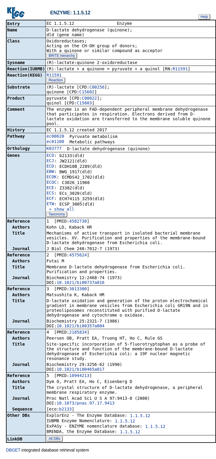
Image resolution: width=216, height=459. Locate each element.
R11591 (180, 69)
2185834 (78, 332)
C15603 (84, 103)
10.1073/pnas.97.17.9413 (86, 403)
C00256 (97, 87)
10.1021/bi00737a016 (80, 283)
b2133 (65, 409)
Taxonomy (56, 215)
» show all (60, 209)
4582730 (78, 221)
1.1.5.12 (140, 416)
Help (204, 17)
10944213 (79, 376)
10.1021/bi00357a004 (80, 326)
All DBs (54, 439)
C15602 (87, 92)
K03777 (54, 149)
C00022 (89, 98)
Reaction (55, 81)
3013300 (78, 289)
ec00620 (55, 136)
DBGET (13, 450)
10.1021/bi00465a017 (80, 369)
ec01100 (55, 142)
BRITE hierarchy (61, 56)
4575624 (78, 255)
